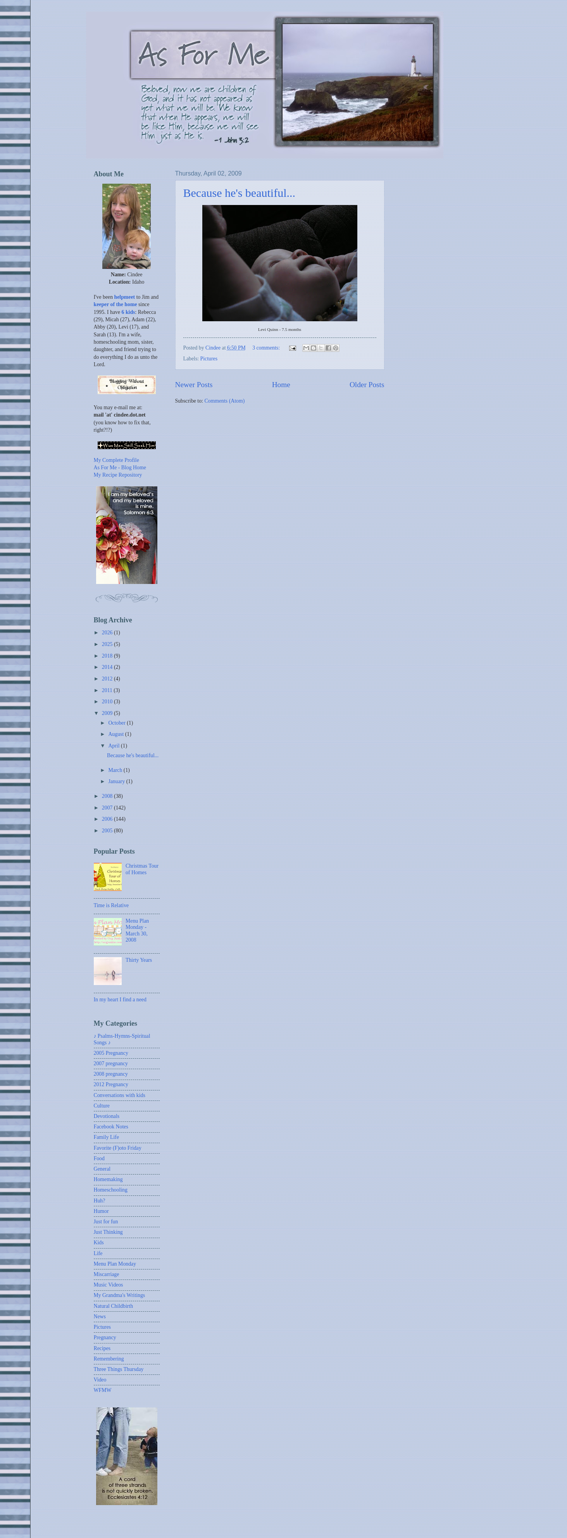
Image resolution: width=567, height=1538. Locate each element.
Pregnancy (105, 1337)
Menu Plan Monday (115, 1264)
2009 (108, 713)
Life (98, 1253)
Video (100, 1380)
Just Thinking (108, 1232)
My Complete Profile (116, 460)
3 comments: (266, 348)
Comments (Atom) (224, 401)
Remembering (109, 1359)
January (117, 781)
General (102, 1169)
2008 (108, 796)
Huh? (99, 1201)
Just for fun (106, 1222)
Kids (99, 1242)
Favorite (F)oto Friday (117, 1148)
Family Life (106, 1137)
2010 (108, 701)
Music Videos (108, 1285)
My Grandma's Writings (119, 1295)
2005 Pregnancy (111, 1053)
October (117, 723)
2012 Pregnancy (111, 1084)
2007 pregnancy (111, 1063)
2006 (108, 819)
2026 (108, 633)
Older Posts (367, 385)
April (114, 746)
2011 (108, 690)
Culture (102, 1106)
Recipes (102, 1348)
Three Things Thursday (119, 1369)
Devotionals (107, 1116)
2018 (108, 656)
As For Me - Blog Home (120, 467)
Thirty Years (139, 960)
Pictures (208, 359)
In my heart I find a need (120, 999)
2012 (108, 679)
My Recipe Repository (118, 475)
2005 (108, 831)
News (100, 1316)
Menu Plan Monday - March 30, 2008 (137, 930)
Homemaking (108, 1179)
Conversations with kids (119, 1095)
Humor (101, 1211)
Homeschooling (111, 1190)
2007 (108, 808)
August (116, 734)
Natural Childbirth (113, 1306)
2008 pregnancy (111, 1074)
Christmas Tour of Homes (142, 869)
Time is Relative (111, 905)
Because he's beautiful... (239, 192)
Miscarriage (106, 1274)
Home (281, 385)
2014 (108, 667)
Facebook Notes (111, 1127)
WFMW (103, 1390)
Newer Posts (194, 385)
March (115, 770)
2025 (108, 644)
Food (99, 1158)
